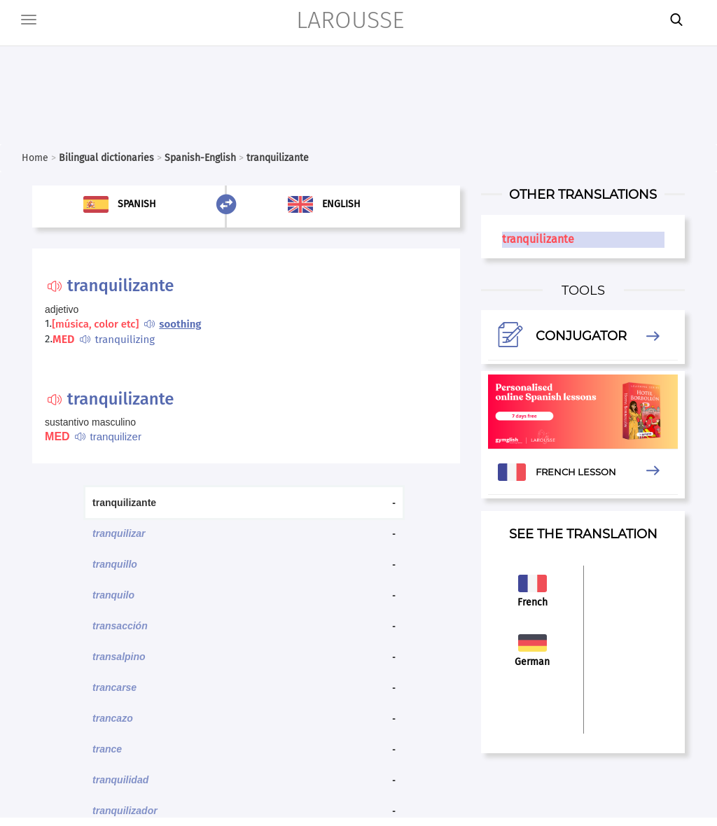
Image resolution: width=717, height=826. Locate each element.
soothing (180, 324)
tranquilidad (120, 779)
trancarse (114, 687)
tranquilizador (125, 810)
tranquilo (113, 595)
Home (35, 158)
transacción (120, 625)
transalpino (118, 656)
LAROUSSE (350, 20)
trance (107, 749)
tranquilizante (538, 239)
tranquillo (114, 564)
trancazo (112, 718)
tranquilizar (118, 533)
